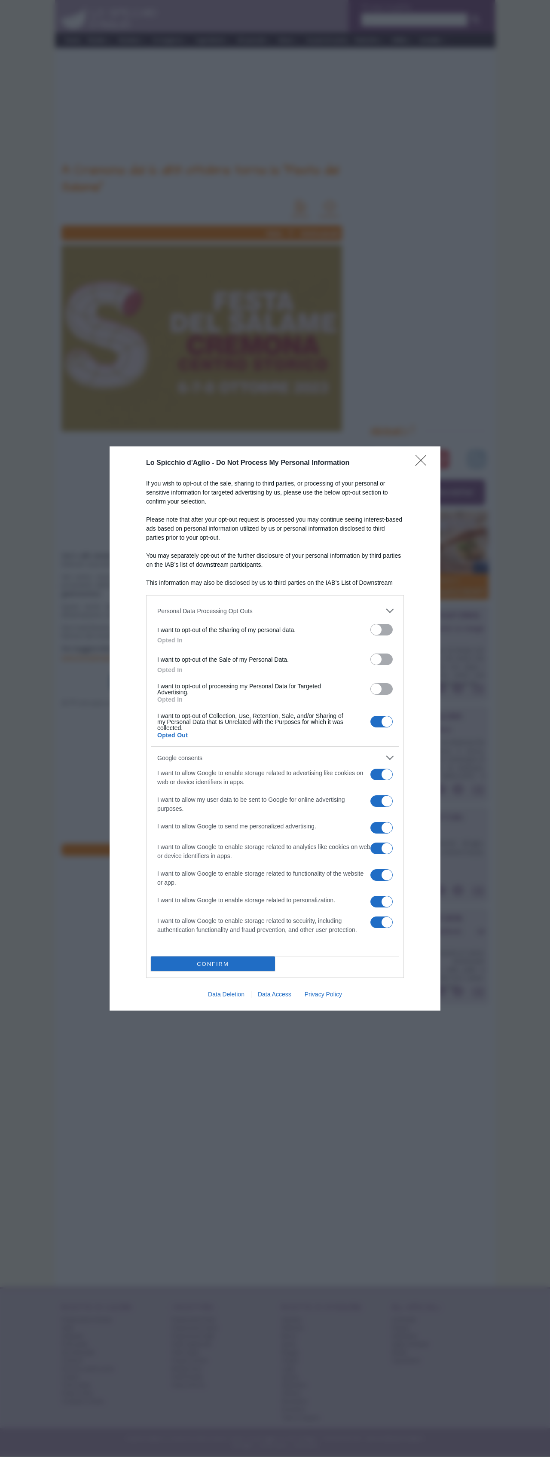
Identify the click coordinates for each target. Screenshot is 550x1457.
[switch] (381, 629)
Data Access (274, 994)
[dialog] (275, 728)
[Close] (424, 463)
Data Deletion (226, 994)
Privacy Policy (323, 994)
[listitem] (275, 610)
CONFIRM (213, 964)
